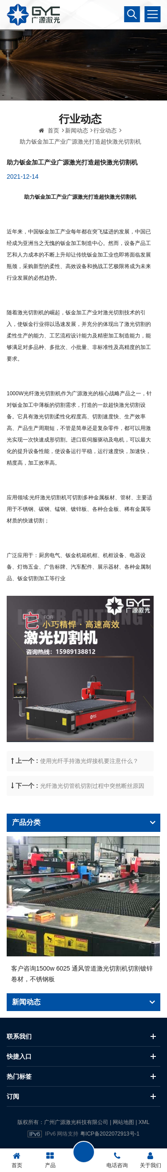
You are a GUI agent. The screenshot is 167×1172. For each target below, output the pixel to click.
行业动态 (105, 158)
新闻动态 (76, 158)
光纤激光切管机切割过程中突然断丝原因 (92, 813)
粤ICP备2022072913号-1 (109, 1134)
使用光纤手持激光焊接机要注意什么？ (89, 788)
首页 (49, 158)
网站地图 (123, 1122)
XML (144, 1122)
